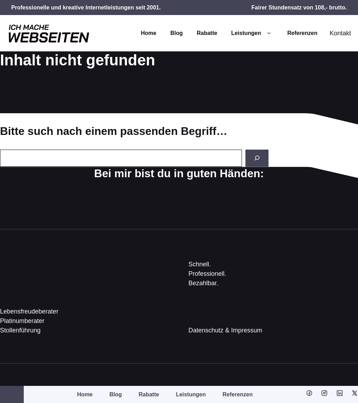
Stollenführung (20, 330)
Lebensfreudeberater (29, 311)
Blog (176, 33)
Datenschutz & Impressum (225, 330)
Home (148, 33)
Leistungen (252, 33)
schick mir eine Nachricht (179, 196)
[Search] (256, 158)
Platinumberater (22, 320)
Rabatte (207, 33)
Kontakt (340, 33)
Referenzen (302, 33)
